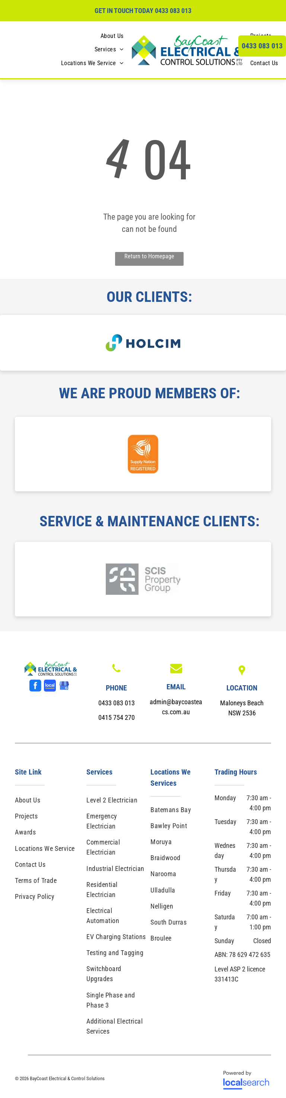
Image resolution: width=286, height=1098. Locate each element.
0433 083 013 (173, 11)
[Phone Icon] (116, 673)
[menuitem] (112, 36)
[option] (143, 342)
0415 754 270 (116, 717)
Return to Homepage (149, 256)
